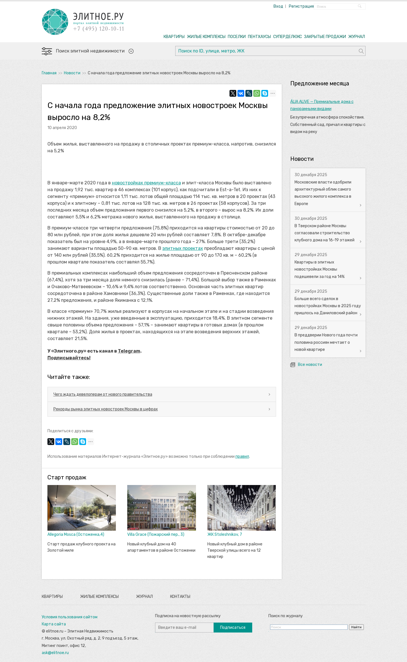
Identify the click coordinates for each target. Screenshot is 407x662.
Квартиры (52, 596)
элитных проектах (182, 248)
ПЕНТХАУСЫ (259, 36)
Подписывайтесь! (69, 357)
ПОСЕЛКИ (237, 36)
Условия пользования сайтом (69, 617)
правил (242, 456)
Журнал (144, 596)
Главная (49, 73)
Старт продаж (66, 477)
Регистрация (301, 6)
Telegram (129, 351)
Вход (278, 6)
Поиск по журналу (285, 615)
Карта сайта (54, 624)
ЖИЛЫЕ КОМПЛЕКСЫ (206, 36)
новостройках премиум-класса (146, 182)
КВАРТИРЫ (174, 36)
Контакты (180, 596)
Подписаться (232, 627)
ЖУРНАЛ (356, 36)
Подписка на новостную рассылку (188, 615)
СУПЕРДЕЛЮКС (287, 36)
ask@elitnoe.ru (55, 652)
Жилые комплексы (99, 596)
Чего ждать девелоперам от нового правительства (102, 394)
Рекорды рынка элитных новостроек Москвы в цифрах (105, 409)
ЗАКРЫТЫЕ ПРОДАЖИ (325, 36)
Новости (72, 73)
